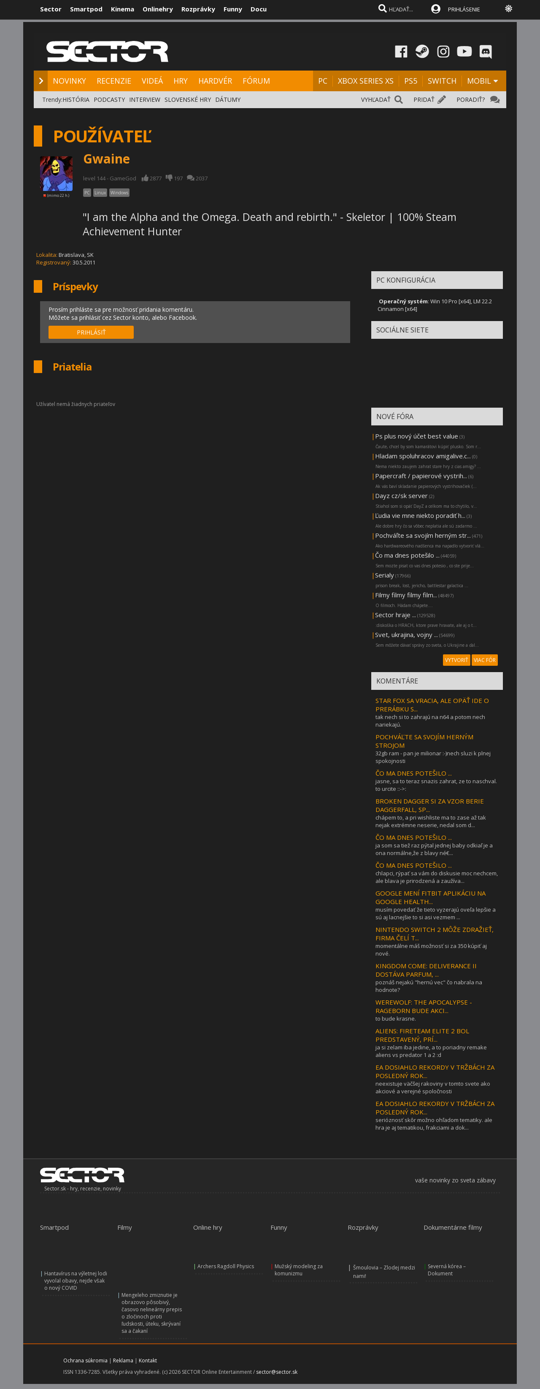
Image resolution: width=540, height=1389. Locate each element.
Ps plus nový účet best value (416, 436)
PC (322, 81)
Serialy (384, 575)
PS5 (410, 81)
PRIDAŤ (424, 99)
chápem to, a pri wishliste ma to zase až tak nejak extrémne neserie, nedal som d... (430, 821)
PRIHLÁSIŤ (91, 332)
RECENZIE (114, 81)
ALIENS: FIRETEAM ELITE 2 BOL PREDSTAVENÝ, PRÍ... (422, 1035)
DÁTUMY (227, 99)
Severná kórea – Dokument (447, 1270)
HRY (180, 81)
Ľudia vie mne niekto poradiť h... (420, 515)
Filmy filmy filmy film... (406, 595)
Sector (51, 9)
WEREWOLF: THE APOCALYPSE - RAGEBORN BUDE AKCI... (423, 1006)
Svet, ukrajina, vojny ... (406, 634)
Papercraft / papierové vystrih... (421, 475)
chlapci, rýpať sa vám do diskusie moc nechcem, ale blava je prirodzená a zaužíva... (436, 877)
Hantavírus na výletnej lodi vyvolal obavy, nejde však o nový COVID (75, 1280)
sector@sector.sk (276, 1371)
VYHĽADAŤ (376, 99)
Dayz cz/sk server (401, 495)
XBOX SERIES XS (366, 81)
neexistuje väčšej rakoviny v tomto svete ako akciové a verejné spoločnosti (432, 1087)
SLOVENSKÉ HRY (188, 99)
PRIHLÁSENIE (464, 9)
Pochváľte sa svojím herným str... (423, 535)
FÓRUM (256, 81)
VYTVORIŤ (456, 660)
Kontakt (148, 1360)
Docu (259, 9)
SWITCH (442, 81)
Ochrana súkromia (85, 1360)
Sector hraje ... (395, 614)
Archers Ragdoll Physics (225, 1266)
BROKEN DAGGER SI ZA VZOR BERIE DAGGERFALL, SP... (429, 805)
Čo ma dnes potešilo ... (407, 555)
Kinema (122, 9)
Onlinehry (158, 9)
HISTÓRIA (75, 99)
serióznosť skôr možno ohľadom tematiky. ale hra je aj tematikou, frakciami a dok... (433, 1123)
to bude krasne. (395, 1018)
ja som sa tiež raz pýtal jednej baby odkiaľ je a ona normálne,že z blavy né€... (434, 849)
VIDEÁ (152, 81)
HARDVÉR (215, 81)
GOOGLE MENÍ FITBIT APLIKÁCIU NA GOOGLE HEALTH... (430, 897)
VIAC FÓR (485, 660)
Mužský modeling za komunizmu (299, 1270)
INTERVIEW (144, 99)
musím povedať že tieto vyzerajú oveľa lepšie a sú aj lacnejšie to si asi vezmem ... (435, 913)
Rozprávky (198, 9)
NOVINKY (69, 81)
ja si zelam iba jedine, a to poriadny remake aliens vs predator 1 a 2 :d (431, 1051)
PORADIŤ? (470, 99)
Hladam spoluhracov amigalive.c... (423, 456)
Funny (233, 9)
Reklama (123, 1360)
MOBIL (479, 81)
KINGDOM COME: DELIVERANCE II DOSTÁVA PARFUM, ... (426, 969)
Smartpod (86, 9)
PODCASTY (109, 99)
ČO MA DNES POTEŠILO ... (413, 773)
